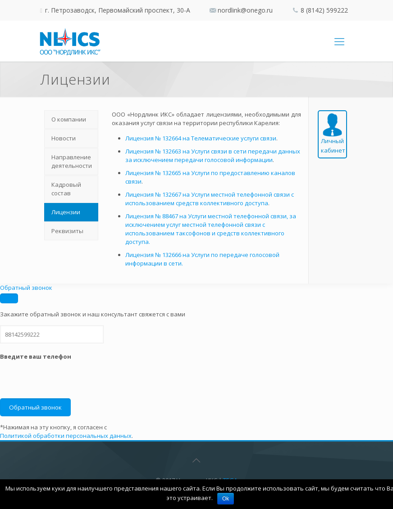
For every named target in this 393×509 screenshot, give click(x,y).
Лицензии (65, 212)
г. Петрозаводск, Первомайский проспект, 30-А (116, 10)
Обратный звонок (26, 288)
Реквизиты (67, 231)
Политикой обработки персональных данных (66, 436)
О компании (68, 119)
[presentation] (68, 380)
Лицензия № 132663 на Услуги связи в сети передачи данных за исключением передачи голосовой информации (212, 155)
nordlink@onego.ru (245, 10)
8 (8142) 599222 (324, 10)
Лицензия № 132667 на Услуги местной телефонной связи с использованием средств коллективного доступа (209, 198)
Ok (225, 498)
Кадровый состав (66, 188)
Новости (63, 138)
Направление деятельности (71, 161)
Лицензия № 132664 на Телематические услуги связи (200, 138)
